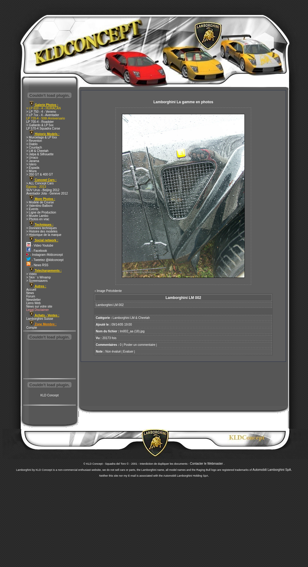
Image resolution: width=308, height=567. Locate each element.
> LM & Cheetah (37, 151)
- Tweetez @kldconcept (45, 260)
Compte (31, 327)
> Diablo (32, 144)
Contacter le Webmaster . (207, 463)
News (30, 293)
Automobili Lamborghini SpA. (272, 469)
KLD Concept (49, 395)
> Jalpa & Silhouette (39, 154)
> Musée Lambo (37, 215)
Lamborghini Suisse (39, 318)
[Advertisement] (49, 359)
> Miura (31, 171)
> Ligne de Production (41, 212)
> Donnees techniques (41, 228)
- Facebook (36, 250)
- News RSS (37, 265)
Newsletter (33, 299)
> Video (31, 274)
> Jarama (32, 161)
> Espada (32, 167)
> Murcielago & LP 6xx (41, 137)
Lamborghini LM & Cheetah (131, 317)
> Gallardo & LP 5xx (39, 125)
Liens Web (33, 303)
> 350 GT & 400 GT (39, 174)
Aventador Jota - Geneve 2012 (47, 193)
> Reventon (34, 140)
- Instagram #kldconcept (44, 254)
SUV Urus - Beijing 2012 (42, 190)
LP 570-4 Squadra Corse (43, 128)
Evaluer (128, 351)
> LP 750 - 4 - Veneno (41, 111)
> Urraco (32, 157)
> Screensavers (37, 280)
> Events (32, 209)
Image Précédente (109, 291)
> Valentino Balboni (39, 205)
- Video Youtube (39, 245)
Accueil (31, 289)
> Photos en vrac (37, 219)
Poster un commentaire (139, 344)
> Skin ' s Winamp (38, 277)
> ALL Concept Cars (39, 183)
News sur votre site (39, 306)
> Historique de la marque (43, 234)
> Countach (34, 147)
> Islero (31, 164)
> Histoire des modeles (41, 231)
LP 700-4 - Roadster (40, 121)
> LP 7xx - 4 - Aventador (42, 115)
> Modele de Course (40, 202)
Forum (30, 296)
